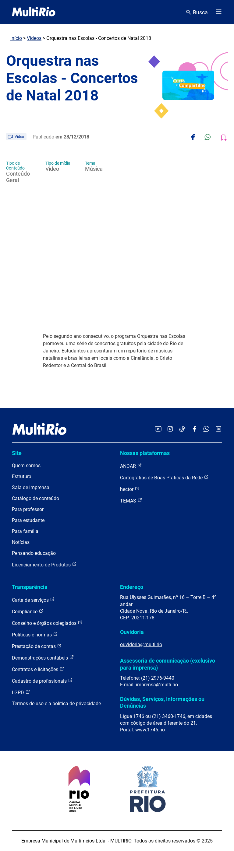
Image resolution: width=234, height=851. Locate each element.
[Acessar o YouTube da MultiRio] (158, 429)
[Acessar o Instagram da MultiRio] (170, 429)
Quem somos (26, 465)
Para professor (28, 509)
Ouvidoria (132, 632)
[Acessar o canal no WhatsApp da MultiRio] (206, 429)
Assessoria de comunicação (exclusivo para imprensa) (167, 664)
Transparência (30, 587)
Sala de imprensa (30, 487)
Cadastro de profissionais (42, 681)
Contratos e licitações (38, 669)
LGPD (21, 692)
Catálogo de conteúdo (35, 498)
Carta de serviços (33, 600)
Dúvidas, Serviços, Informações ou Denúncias (162, 702)
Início (16, 38)
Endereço (131, 587)
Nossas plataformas (145, 453)
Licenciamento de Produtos (44, 564)
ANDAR (131, 466)
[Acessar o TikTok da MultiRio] (182, 429)
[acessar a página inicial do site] (34, 12)
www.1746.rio (150, 730)
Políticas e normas (35, 634)
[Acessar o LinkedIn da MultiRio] (218, 429)
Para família (25, 531)
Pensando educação (34, 553)
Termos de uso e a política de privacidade (56, 703)
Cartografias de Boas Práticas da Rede (164, 477)
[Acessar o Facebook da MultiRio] (194, 429)
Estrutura (21, 476)
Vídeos (34, 38)
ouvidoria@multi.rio (141, 644)
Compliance (28, 611)
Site (17, 453)
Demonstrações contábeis (43, 657)
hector (130, 489)
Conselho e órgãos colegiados (47, 623)
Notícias (21, 542)
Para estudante (28, 520)
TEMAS (131, 500)
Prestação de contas (37, 646)
